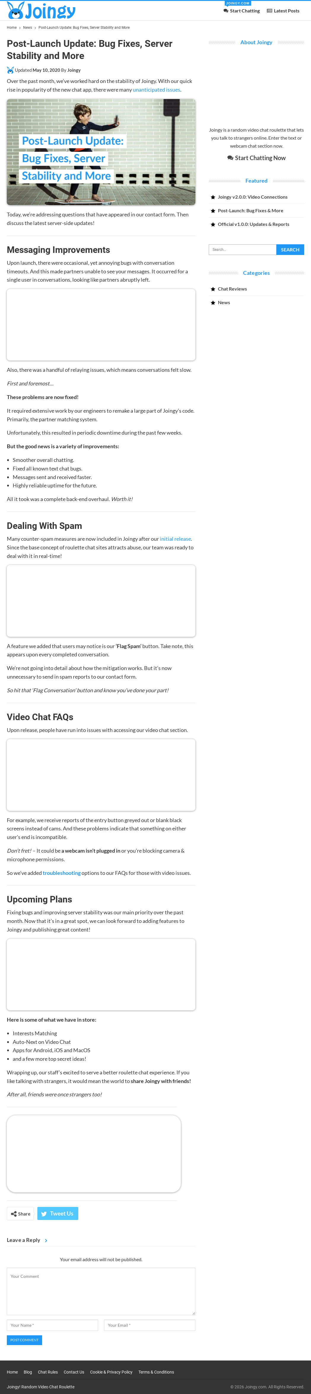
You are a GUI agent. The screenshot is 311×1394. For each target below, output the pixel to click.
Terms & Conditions (156, 1372)
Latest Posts (283, 10)
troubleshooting (62, 873)
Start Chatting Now (256, 157)
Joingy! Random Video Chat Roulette (40, 1387)
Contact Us (74, 1372)
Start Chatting (242, 7)
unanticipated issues (156, 89)
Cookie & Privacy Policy (111, 1372)
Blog (28, 1372)
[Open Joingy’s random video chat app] (94, 1153)
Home (12, 1372)
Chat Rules (48, 1372)
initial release (175, 538)
